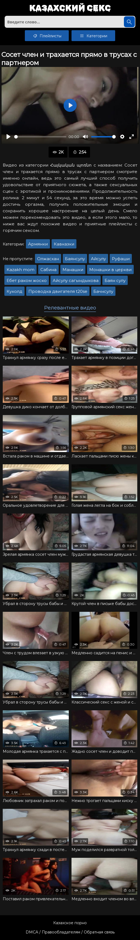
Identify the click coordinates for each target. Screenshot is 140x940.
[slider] (40, 136)
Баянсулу (75, 258)
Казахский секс (70, 8)
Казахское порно (70, 922)
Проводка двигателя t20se (57, 291)
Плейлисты (46, 36)
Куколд (14, 291)
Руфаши (121, 258)
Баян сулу (115, 280)
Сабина (48, 269)
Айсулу (98, 258)
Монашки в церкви (110, 269)
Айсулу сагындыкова (76, 280)
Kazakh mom (20, 269)
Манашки (72, 269)
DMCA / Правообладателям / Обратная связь (70, 932)
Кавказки (64, 244)
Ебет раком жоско (27, 280)
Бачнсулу (103, 291)
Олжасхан (48, 258)
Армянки (38, 244)
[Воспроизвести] (8, 136)
